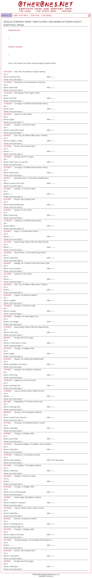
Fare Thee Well (21, 15)
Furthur (35, 15)
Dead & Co (6, 15)
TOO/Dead (46, 15)
